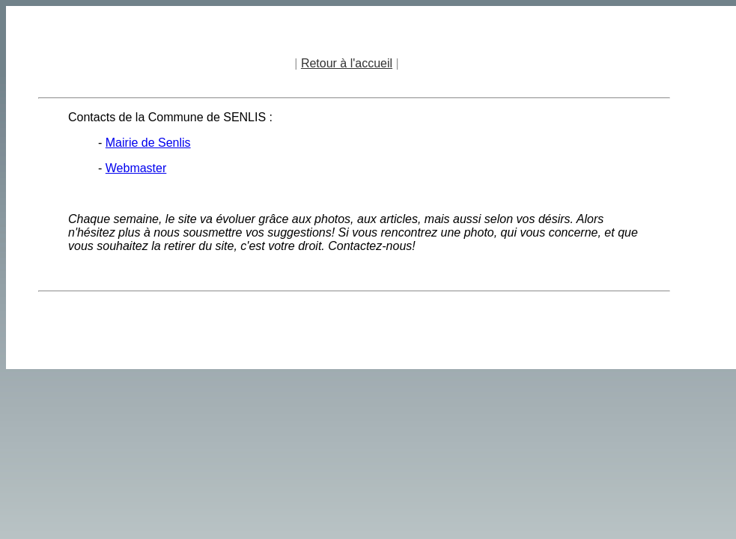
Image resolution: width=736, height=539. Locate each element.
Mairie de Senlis (148, 142)
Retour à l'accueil (346, 63)
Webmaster (136, 168)
